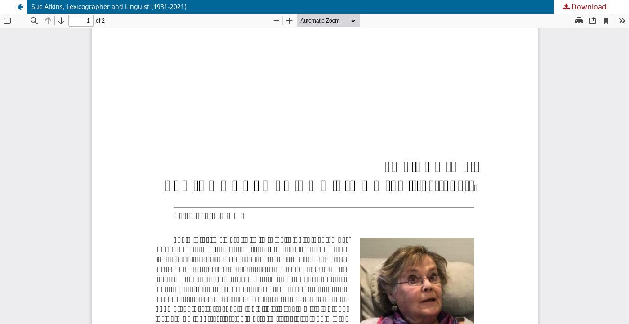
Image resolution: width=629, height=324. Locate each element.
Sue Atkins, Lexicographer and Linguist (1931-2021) (109, 6)
